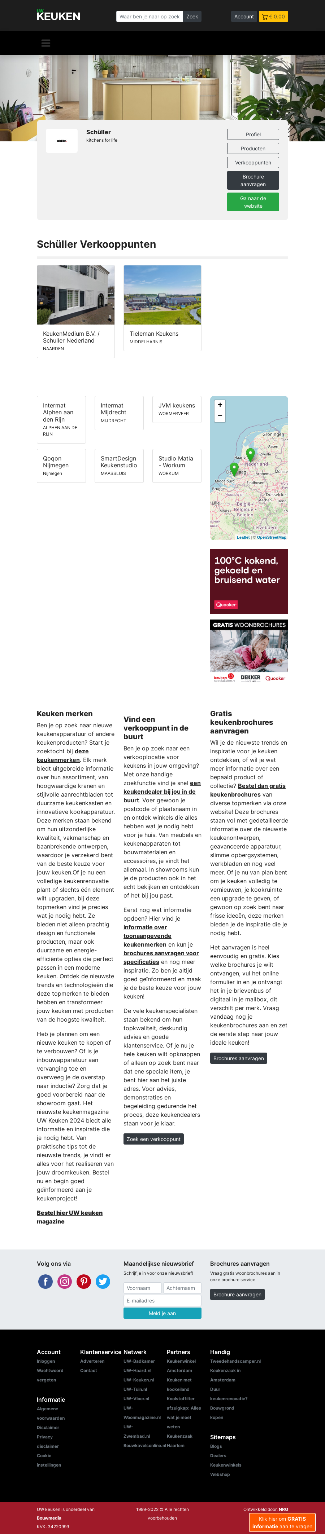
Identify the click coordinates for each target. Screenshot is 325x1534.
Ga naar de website (253, 202)
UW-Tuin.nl (135, 1389)
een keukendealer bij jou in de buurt (162, 791)
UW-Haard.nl (137, 1370)
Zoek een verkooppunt (154, 1139)
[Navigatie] (46, 43)
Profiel (253, 134)
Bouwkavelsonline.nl (145, 1445)
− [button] (220, 416)
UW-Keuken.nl (139, 1380)
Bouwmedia (49, 1518)
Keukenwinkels (226, 1465)
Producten (253, 148)
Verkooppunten (253, 162)
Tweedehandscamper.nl (235, 1361)
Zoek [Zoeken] (192, 16)
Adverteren (92, 1361)
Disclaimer (48, 1427)
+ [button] (220, 405)
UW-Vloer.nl (136, 1398)
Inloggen (46, 1361)
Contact (88, 1370)
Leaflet (243, 537)
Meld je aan (162, 1313)
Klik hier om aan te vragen (282, 1522)
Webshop (220, 1474)
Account (244, 16)
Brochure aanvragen (253, 180)
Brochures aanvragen (238, 1058)
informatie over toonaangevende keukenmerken (148, 936)
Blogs (216, 1446)
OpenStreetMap (271, 537)
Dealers (218, 1455)
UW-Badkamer (139, 1361)
